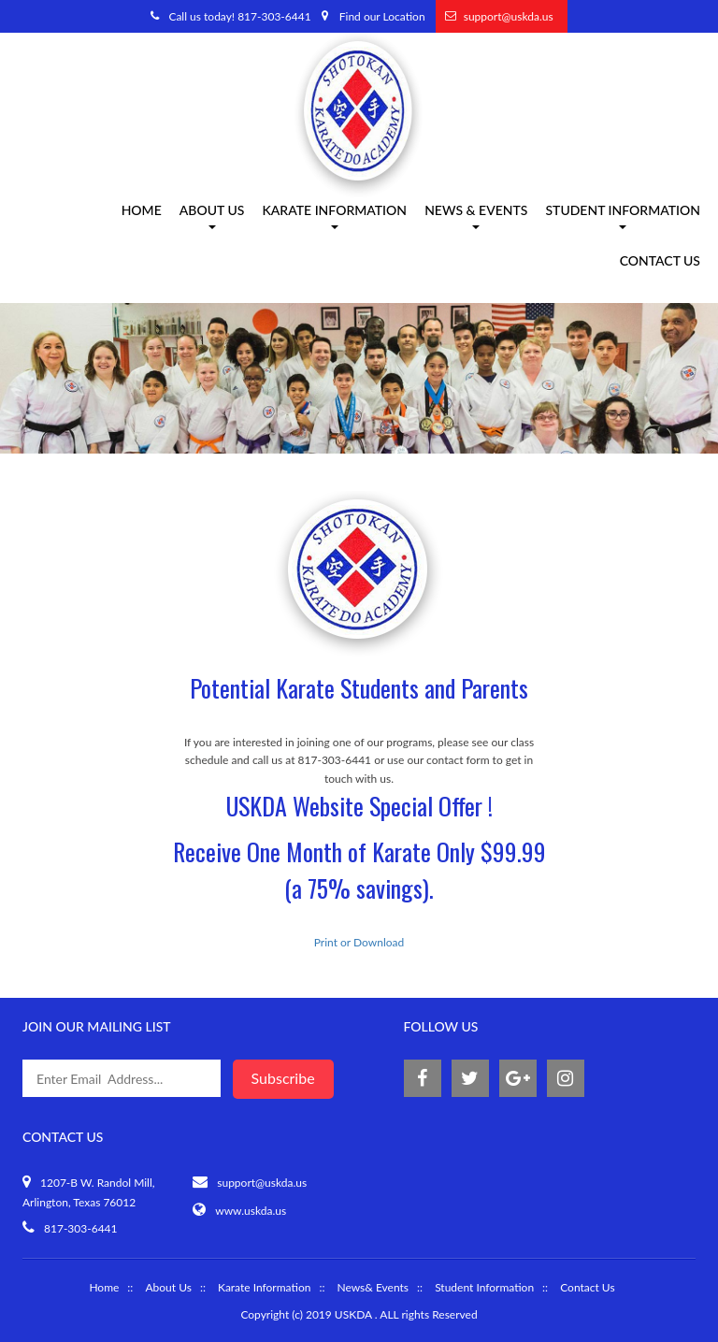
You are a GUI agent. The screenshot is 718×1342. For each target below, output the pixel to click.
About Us (168, 1287)
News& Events (373, 1287)
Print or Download (359, 942)
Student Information (622, 217)
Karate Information (264, 1287)
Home (142, 212)
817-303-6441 (81, 1228)
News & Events (475, 217)
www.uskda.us (250, 1211)
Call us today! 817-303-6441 (239, 16)
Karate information (334, 217)
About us (212, 217)
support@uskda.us (508, 16)
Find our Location (382, 16)
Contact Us (660, 262)
